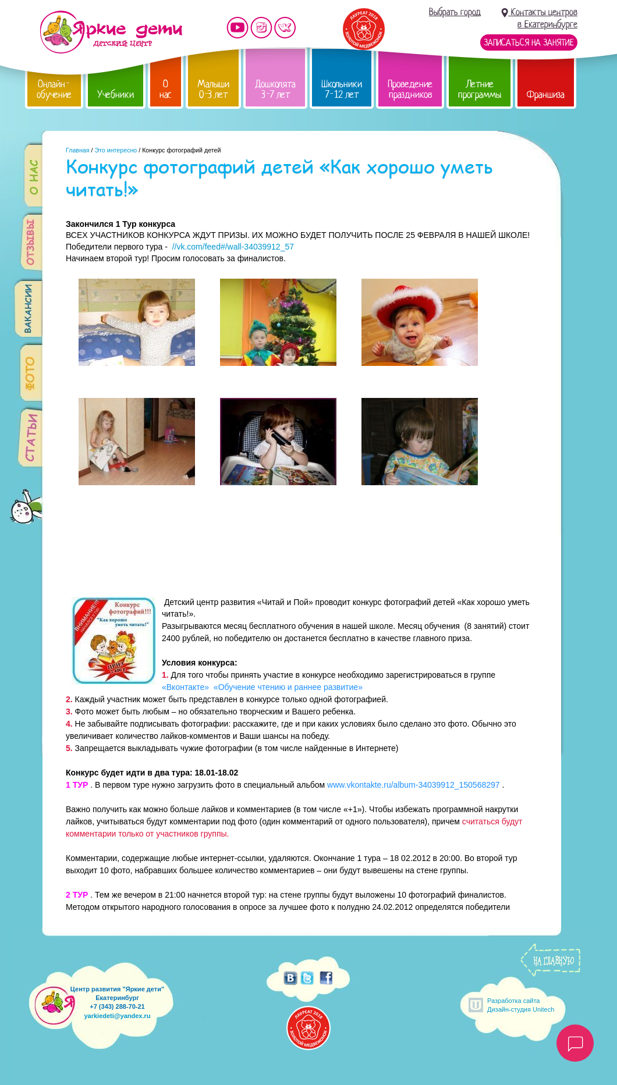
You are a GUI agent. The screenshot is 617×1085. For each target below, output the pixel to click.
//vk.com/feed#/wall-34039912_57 (233, 246)
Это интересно (115, 150)
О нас (165, 89)
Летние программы (479, 89)
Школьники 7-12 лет (341, 89)
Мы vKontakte (285, 27)
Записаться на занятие (529, 42)
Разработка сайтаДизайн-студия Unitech (520, 1005)
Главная (78, 150)
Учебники (115, 94)
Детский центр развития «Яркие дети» (111, 32)
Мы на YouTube (237, 27)
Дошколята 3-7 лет (275, 89)
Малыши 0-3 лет (213, 89)
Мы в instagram (261, 27)
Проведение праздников (410, 89)
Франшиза (546, 94)
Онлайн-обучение (54, 89)
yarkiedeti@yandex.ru (117, 1015)
